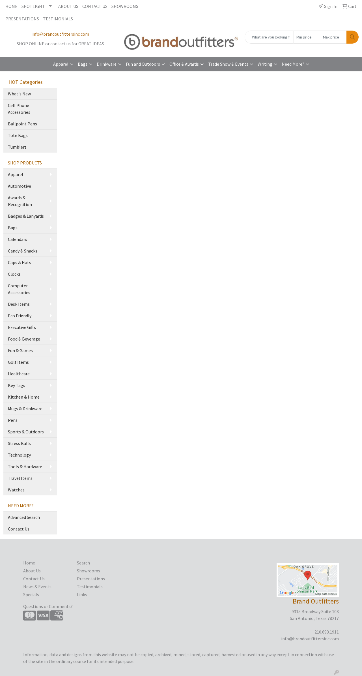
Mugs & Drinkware (25, 408)
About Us (32, 571)
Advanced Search (24, 517)
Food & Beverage (24, 339)
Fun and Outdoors (143, 64)
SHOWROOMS (124, 6)
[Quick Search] (269, 37)
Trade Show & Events (228, 64)
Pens (13, 420)
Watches (16, 490)
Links (82, 594)
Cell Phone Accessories (19, 108)
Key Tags (16, 385)
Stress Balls (19, 443)
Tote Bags (18, 135)
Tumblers (17, 147)
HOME (11, 6)
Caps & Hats (19, 262)
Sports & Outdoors (26, 432)
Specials (31, 594)
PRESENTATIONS (22, 19)
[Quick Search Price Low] (306, 37)
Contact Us (18, 529)
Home (29, 563)
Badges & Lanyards (26, 216)
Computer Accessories (19, 289)
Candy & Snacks (22, 251)
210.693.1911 (326, 632)
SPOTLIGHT (33, 6)
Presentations (91, 578)
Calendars (17, 239)
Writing (265, 64)
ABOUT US (68, 6)
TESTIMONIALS (58, 19)
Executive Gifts (22, 327)
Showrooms (88, 571)
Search (83, 563)
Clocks (14, 274)
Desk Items (19, 304)
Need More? (293, 64)
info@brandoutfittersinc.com (60, 34)
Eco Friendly (19, 315)
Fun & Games (20, 350)
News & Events (37, 586)
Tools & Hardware (25, 466)
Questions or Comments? (48, 606)
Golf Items (18, 362)
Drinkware (107, 64)
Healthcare (19, 373)
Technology (19, 455)
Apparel (60, 64)
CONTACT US (94, 6)
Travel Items (20, 478)
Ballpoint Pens (22, 124)
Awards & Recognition (20, 201)
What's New (19, 94)
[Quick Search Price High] (333, 37)
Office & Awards (184, 64)
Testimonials (90, 586)
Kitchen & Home (24, 397)
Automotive (19, 186)
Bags (82, 64)
